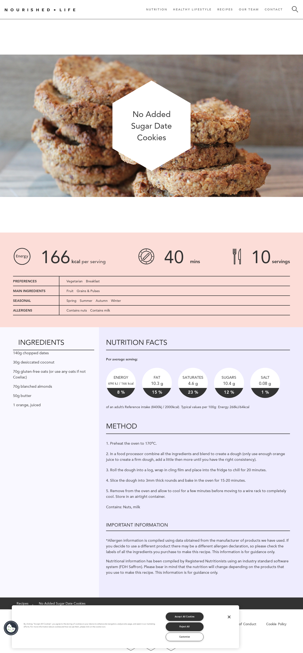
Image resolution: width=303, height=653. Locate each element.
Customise (184, 636)
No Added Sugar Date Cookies (62, 603)
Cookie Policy (276, 624)
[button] (11, 628)
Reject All (184, 626)
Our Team (249, 9)
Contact (274, 9)
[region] (125, 626)
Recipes (225, 9)
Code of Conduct (242, 624)
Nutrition (156, 9)
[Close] (229, 617)
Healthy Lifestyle (192, 9)
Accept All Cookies (185, 616)
